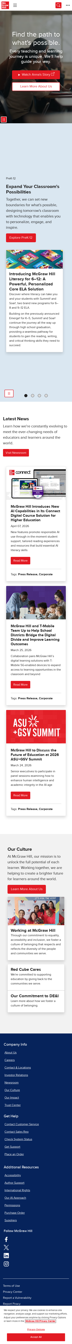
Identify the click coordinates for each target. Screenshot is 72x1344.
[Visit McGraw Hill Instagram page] (6, 1263)
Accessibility (13, 1175)
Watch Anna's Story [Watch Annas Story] (36, 74)
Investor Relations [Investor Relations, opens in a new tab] (16, 1075)
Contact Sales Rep (17, 1131)
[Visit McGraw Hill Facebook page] (6, 1239)
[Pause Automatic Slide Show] (9, 393)
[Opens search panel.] (58, 5)
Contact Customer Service (22, 1124)
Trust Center (13, 1105)
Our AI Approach (15, 1197)
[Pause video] (4, 120)
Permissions (12, 1205)
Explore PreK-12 (21, 237)
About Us (11, 1052)
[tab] (25, 395)
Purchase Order (15, 1212)
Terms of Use (11, 1285)
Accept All (36, 1337)
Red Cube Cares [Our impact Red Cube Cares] (26, 970)
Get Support (12, 1146)
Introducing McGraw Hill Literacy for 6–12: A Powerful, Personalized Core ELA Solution (32, 281)
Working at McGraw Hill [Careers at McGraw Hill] (33, 931)
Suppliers (11, 1220)
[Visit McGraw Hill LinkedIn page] (6, 1255)
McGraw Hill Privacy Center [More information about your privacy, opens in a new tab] (40, 1321)
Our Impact (12, 1097)
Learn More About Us (36, 86)
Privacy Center (12, 1291)
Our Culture (12, 1090)
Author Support (14, 1182)
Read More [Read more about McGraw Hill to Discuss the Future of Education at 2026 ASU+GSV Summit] (20, 795)
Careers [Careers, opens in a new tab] (10, 1060)
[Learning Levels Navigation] (15, 5)
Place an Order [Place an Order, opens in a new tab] (14, 1154)
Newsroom (12, 1082)
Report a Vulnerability (17, 1297)
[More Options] (67, 5)
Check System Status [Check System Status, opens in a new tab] (18, 1139)
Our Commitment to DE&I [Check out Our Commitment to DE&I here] (35, 996)
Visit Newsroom (16, 452)
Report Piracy (11, 1303)
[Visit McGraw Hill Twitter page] (6, 1247)
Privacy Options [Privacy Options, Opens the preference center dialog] (36, 1329)
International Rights (17, 1190)
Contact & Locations (18, 1067)
